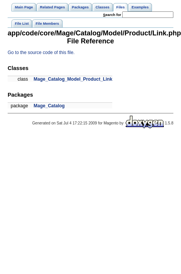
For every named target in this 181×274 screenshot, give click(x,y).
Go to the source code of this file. (41, 52)
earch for (112, 15)
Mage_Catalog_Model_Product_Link (73, 79)
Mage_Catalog (49, 105)
